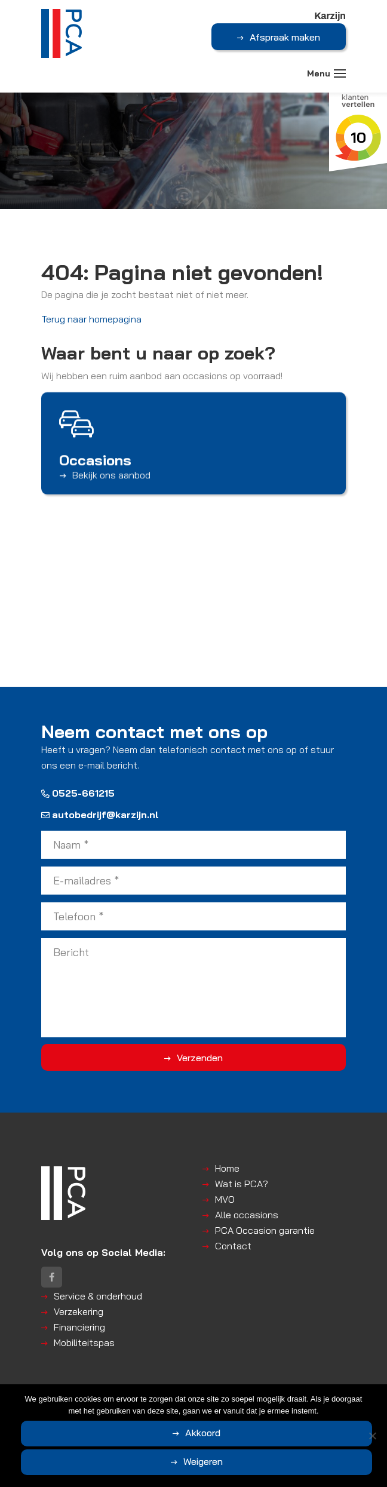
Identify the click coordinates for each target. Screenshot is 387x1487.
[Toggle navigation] (340, 73)
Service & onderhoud (98, 1296)
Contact (233, 1246)
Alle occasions (246, 1215)
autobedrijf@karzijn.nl (100, 815)
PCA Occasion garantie (265, 1230)
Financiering (79, 1327)
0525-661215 (78, 793)
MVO (225, 1199)
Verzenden (200, 1058)
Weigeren (203, 1461)
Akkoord (202, 1433)
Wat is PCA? (241, 1184)
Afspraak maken (285, 37)
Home (227, 1168)
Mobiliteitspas (84, 1342)
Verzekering (78, 1311)
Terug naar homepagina (91, 319)
